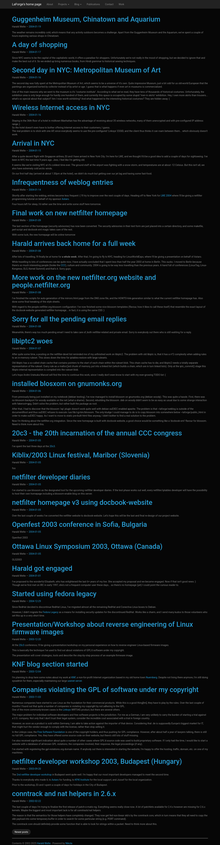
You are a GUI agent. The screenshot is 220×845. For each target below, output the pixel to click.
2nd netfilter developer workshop (34, 774)
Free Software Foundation (51, 732)
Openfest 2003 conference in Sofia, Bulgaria (79, 524)
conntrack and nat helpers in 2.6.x (64, 794)
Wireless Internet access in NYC (61, 108)
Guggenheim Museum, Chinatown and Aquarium (86, 19)
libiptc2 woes (32, 341)
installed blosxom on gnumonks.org (67, 384)
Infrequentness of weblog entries (62, 182)
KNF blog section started (50, 664)
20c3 (52, 446)
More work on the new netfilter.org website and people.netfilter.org (84, 281)
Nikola (68, 843)
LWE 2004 (166, 195)
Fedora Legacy (50, 612)
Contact (109, 4)
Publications (93, 4)
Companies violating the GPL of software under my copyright (105, 690)
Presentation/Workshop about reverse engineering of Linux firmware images (102, 628)
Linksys (67, 709)
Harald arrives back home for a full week (74, 244)
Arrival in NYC (33, 143)
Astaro (65, 199)
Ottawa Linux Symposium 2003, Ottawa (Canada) (87, 546)
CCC (63, 265)
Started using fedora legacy (54, 594)
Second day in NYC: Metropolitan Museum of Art (86, 70)
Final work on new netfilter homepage (69, 213)
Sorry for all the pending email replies (69, 319)
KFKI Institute (82, 779)
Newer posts (21, 832)
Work (121, 4)
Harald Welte (44, 843)
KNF (73, 677)
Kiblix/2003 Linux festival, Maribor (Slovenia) (81, 455)
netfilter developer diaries (51, 477)
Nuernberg (151, 677)
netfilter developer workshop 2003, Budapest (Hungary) (97, 761)
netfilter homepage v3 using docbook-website (82, 502)
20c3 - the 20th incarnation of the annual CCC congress (97, 433)
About (50, 4)
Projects (63, 4)
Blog (77, 4)
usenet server (75, 680)
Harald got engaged (42, 568)
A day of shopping (39, 45)
